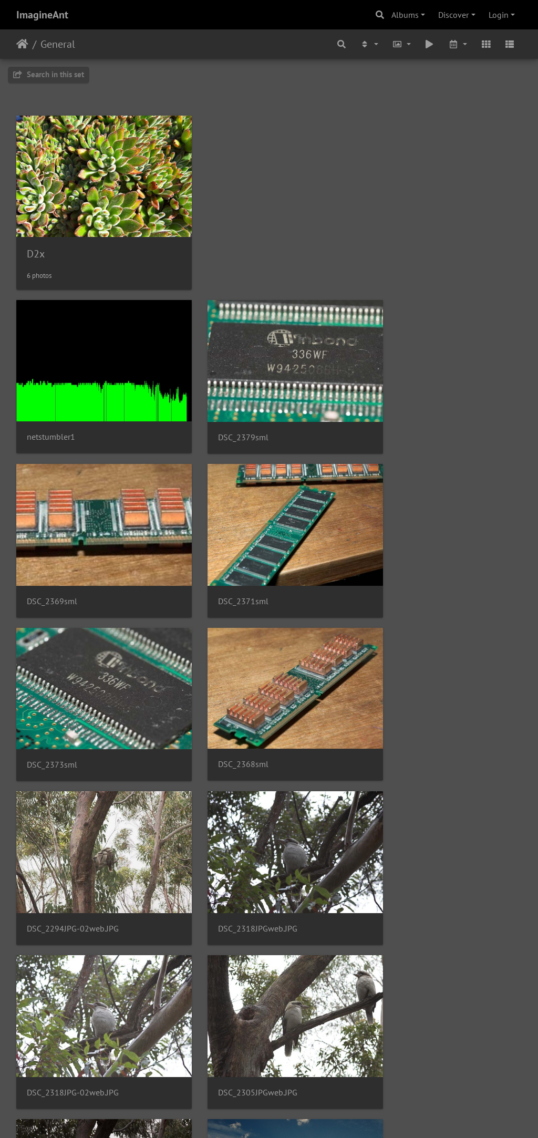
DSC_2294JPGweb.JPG (240, 868)
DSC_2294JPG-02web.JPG (73, 716)
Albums (405, 14)
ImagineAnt (42, 15)
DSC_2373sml (226, 565)
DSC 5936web (226, 1019)
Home (22, 44)
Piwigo (290, 1116)
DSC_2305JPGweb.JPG (66, 868)
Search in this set (48, 74)
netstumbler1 (51, 413)
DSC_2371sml (52, 565)
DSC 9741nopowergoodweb (424, 868)
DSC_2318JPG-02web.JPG (420, 716)
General (57, 44)
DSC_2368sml (399, 565)
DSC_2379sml (226, 413)
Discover (453, 14)
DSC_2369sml (399, 413)
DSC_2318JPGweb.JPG (240, 716)
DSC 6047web (52, 1019)
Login (499, 14)
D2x (36, 242)
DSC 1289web (399, 1019)
